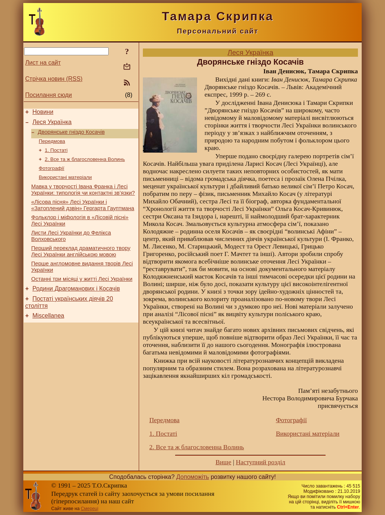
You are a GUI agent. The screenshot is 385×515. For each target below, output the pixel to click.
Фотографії (51, 174)
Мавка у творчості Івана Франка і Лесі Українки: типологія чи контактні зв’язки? (83, 198)
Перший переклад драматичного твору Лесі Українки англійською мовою (80, 264)
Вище (223, 462)
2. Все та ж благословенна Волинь (85, 165)
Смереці (89, 508)
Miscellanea (48, 334)
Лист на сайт (43, 62)
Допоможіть (192, 477)
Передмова (52, 145)
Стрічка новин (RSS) (53, 79)
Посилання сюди (48, 95)
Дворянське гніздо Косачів (71, 135)
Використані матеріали (65, 184)
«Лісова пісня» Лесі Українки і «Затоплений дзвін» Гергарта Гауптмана (82, 214)
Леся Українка (51, 124)
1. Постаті (56, 155)
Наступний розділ (260, 462)
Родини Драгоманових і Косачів (76, 304)
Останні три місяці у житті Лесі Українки (81, 294)
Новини (42, 113)
